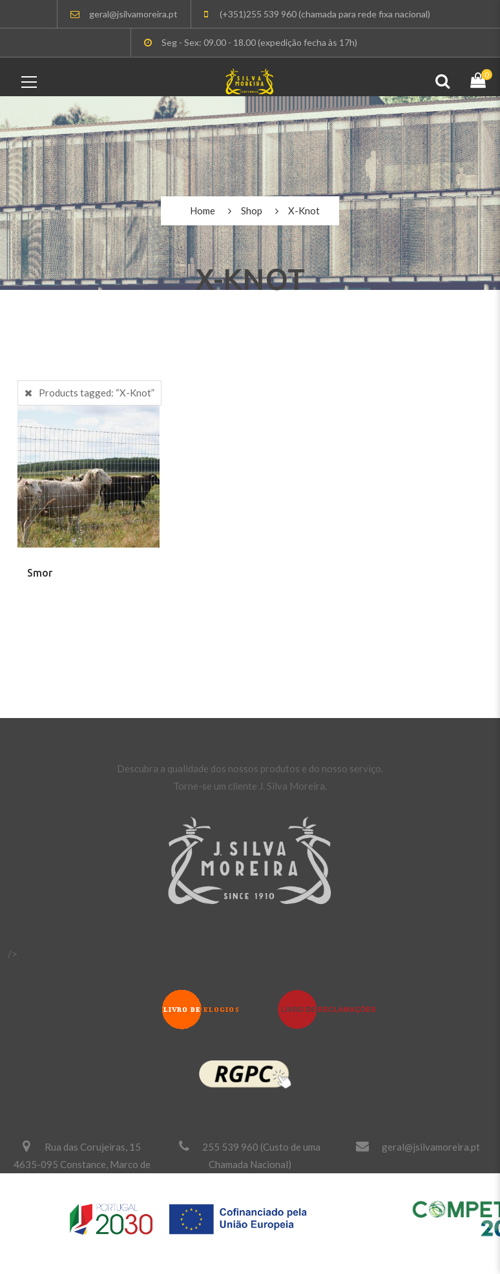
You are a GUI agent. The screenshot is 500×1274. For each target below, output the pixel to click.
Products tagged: (96, 392)
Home (202, 210)
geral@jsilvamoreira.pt (431, 1147)
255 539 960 (230, 1147)
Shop (251, 210)
